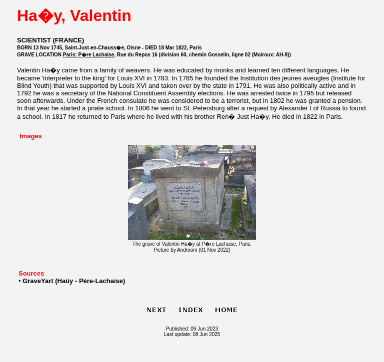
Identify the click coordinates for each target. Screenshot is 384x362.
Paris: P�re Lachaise (88, 54)
